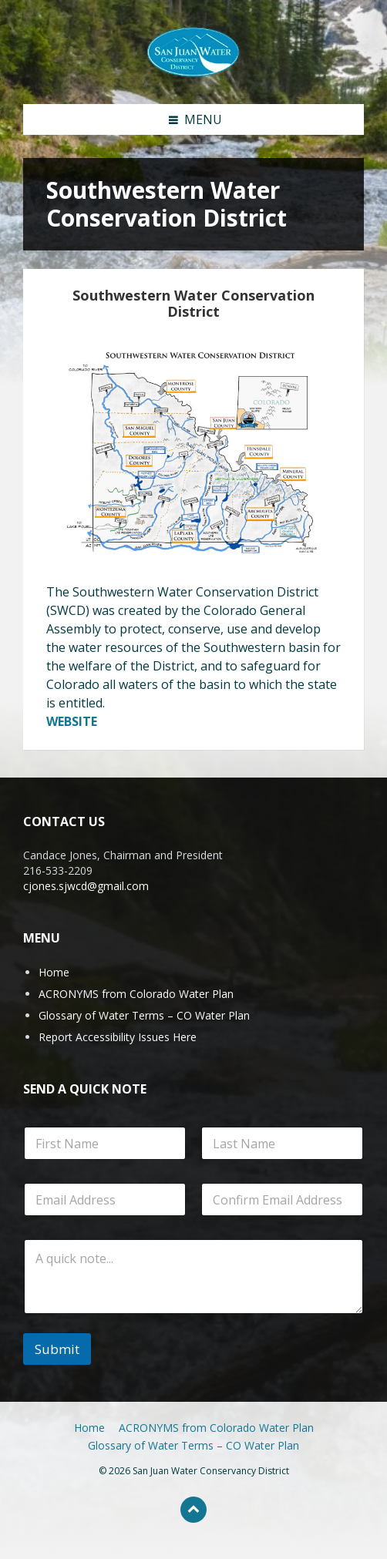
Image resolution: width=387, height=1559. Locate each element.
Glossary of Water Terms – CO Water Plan (144, 1015)
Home (54, 972)
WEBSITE (71, 721)
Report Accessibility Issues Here (118, 1037)
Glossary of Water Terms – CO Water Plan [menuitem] (193, 1445)
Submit (57, 1349)
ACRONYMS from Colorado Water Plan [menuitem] (216, 1427)
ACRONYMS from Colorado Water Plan (136, 993)
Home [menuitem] (89, 1427)
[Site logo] (193, 50)
